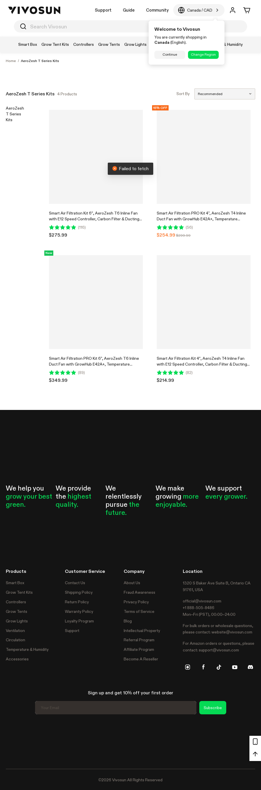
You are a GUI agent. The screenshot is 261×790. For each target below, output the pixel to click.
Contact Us (75, 582)
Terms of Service (139, 611)
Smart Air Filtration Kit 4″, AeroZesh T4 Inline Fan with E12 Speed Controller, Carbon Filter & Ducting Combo (202, 364)
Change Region (203, 54)
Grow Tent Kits (19, 592)
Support (103, 10)
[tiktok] (219, 667)
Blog (128, 621)
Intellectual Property (142, 630)
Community (157, 10)
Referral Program (139, 640)
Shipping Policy (79, 592)
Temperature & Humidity (27, 649)
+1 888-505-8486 (198, 607)
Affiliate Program (139, 649)
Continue (170, 54)
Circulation (15, 640)
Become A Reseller (141, 659)
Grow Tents (16, 611)
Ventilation (15, 630)
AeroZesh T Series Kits (40, 61)
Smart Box (15, 582)
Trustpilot (14, 740)
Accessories (17, 659)
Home (11, 61)
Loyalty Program (79, 621)
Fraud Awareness (139, 592)
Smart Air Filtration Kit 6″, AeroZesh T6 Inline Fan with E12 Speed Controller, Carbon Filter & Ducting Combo (94, 219)
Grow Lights (17, 621)
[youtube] (235, 667)
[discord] (250, 667)
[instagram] (188, 667)
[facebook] (203, 667)
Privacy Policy (136, 602)
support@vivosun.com (219, 650)
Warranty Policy (79, 611)
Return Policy (77, 602)
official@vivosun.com (202, 601)
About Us (132, 582)
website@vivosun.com (231, 632)
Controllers (16, 602)
